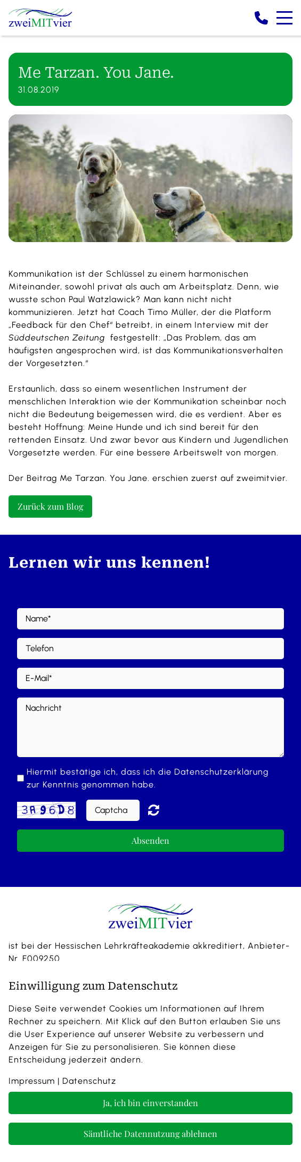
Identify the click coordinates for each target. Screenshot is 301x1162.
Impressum (32, 1081)
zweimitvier (261, 478)
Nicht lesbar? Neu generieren (161, 809)
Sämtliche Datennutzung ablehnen (150, 1133)
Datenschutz (89, 1081)
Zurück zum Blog (50, 506)
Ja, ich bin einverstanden (150, 1102)
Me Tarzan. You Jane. (105, 478)
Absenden (150, 840)
